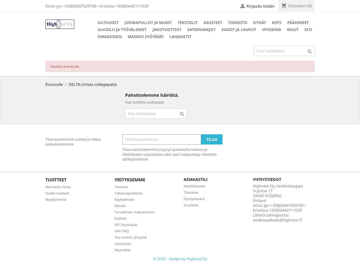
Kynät (259, 22)
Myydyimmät (55, 199)
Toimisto (237, 22)
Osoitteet (191, 205)
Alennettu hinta (58, 187)
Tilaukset (191, 192)
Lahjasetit (180, 36)
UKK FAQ (122, 231)
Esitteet (121, 218)
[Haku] (284, 51)
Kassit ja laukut (238, 29)
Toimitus (121, 187)
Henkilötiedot (194, 186)
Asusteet (213, 22)
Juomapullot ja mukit (148, 22)
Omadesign (110, 36)
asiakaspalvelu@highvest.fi (277, 220)
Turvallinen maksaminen (135, 212)
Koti (276, 22)
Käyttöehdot (124, 199)
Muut (293, 29)
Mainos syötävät (146, 36)
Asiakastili (195, 179)
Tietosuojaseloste (129, 193)
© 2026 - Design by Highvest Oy (180, 258)
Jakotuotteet (167, 29)
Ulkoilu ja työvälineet (122, 29)
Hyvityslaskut (194, 198)
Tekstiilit (188, 22)
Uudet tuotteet (57, 193)
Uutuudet (108, 22)
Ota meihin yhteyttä (131, 237)
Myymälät (122, 250)
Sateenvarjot (201, 29)
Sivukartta (123, 243)
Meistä (120, 205)
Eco (308, 29)
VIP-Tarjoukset (126, 224)
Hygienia (271, 29)
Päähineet (298, 22)
